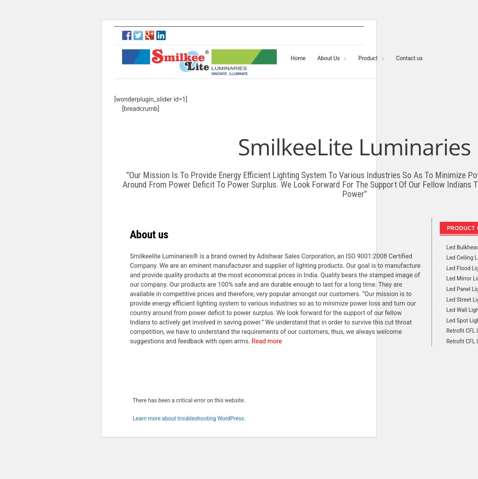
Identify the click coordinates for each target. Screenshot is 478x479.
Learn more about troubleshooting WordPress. (189, 418)
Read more (267, 341)
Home (298, 58)
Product (368, 58)
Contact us (409, 58)
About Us (328, 58)
